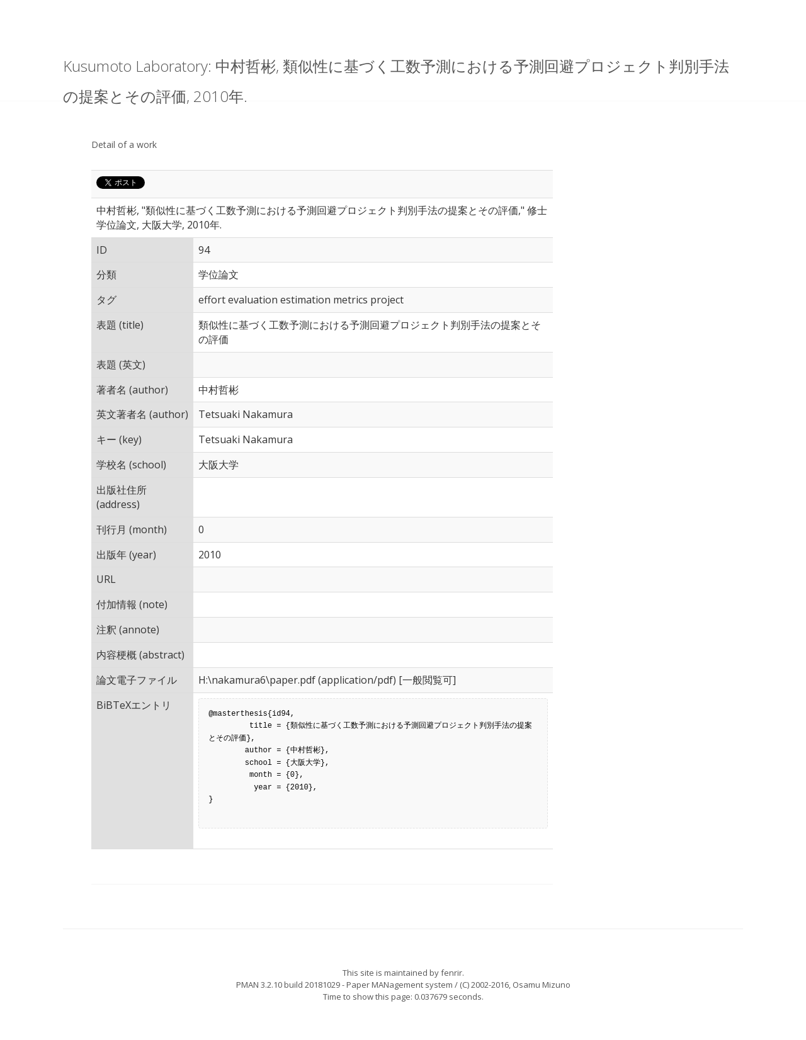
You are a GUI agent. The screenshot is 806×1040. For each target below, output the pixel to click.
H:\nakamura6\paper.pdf (256, 680)
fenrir (451, 972)
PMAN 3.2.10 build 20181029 (288, 984)
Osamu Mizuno (541, 984)
